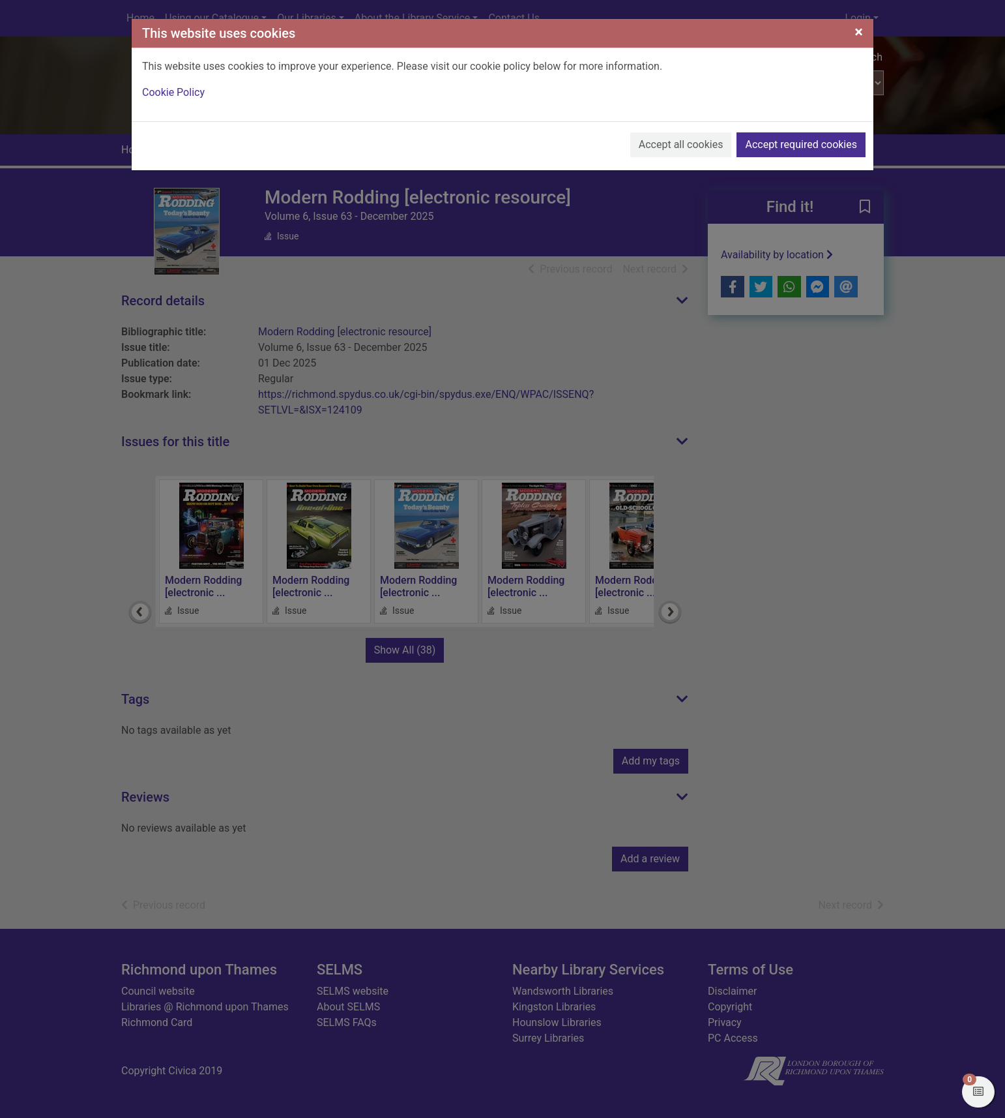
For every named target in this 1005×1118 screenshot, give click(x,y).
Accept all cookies (681, 144)
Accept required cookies (801, 144)
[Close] (858, 32)
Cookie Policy (173, 92)
